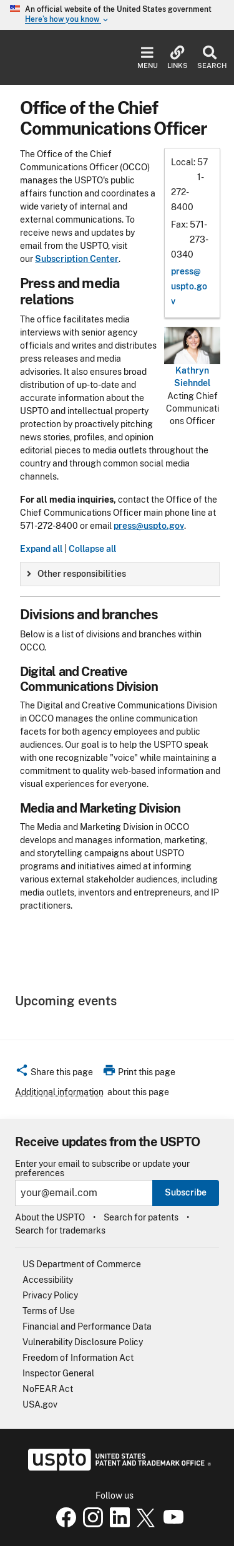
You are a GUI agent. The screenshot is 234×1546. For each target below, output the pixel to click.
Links (177, 58)
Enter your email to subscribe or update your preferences (102, 1168)
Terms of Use (48, 1311)
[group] (120, 574)
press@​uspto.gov (189, 286)
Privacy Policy (50, 1295)
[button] (54, 1074)
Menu (147, 58)
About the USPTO (50, 1217)
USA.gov (39, 1404)
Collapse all (92, 549)
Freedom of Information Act (78, 1358)
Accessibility (47, 1280)
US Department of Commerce (81, 1264)
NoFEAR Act (47, 1389)
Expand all (41, 549)
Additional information (59, 1092)
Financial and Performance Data (87, 1326)
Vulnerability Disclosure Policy (82, 1342)
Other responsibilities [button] (76, 574)
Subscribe (186, 1192)
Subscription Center (77, 259)
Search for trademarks (60, 1230)
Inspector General (58, 1373)
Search (209, 58)
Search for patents (141, 1217)
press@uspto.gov (149, 526)
